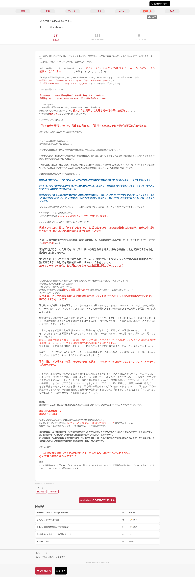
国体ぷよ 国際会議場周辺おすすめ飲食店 (53, 527)
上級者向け (53, 492)
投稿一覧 (96, 563)
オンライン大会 (43, 541)
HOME (88, 563)
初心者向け (41, 492)
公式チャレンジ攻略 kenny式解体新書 (52, 513)
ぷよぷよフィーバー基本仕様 (48, 520)
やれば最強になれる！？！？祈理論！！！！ (54, 534)
